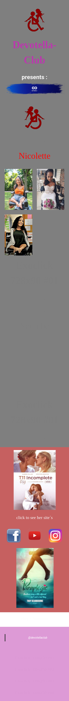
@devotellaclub (37, 637)
